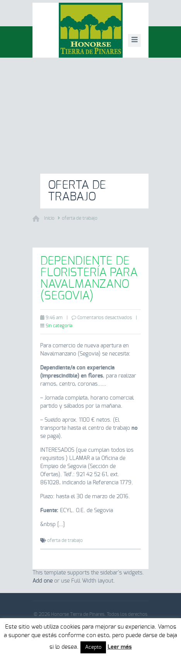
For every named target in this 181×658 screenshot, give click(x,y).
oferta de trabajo (79, 218)
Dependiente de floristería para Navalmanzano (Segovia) (89, 278)
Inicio (49, 218)
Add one (42, 581)
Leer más (120, 647)
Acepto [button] (93, 647)
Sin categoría (59, 325)
